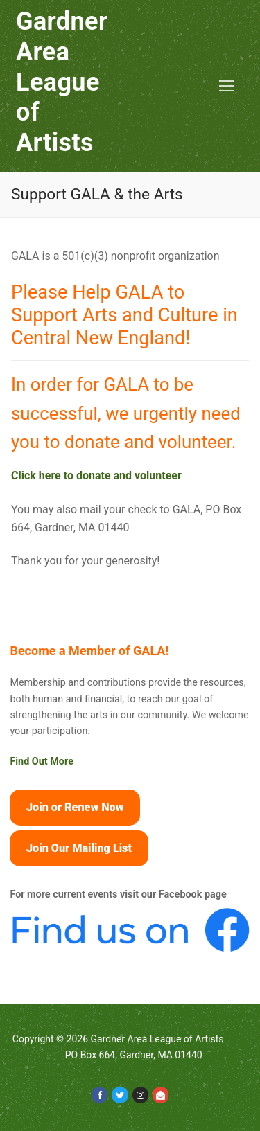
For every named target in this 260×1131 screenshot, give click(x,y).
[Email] (160, 1095)
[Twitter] (120, 1095)
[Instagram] (140, 1095)
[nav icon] (227, 86)
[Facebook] (99, 1095)
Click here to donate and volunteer (96, 475)
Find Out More (41, 761)
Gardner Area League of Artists (62, 82)
